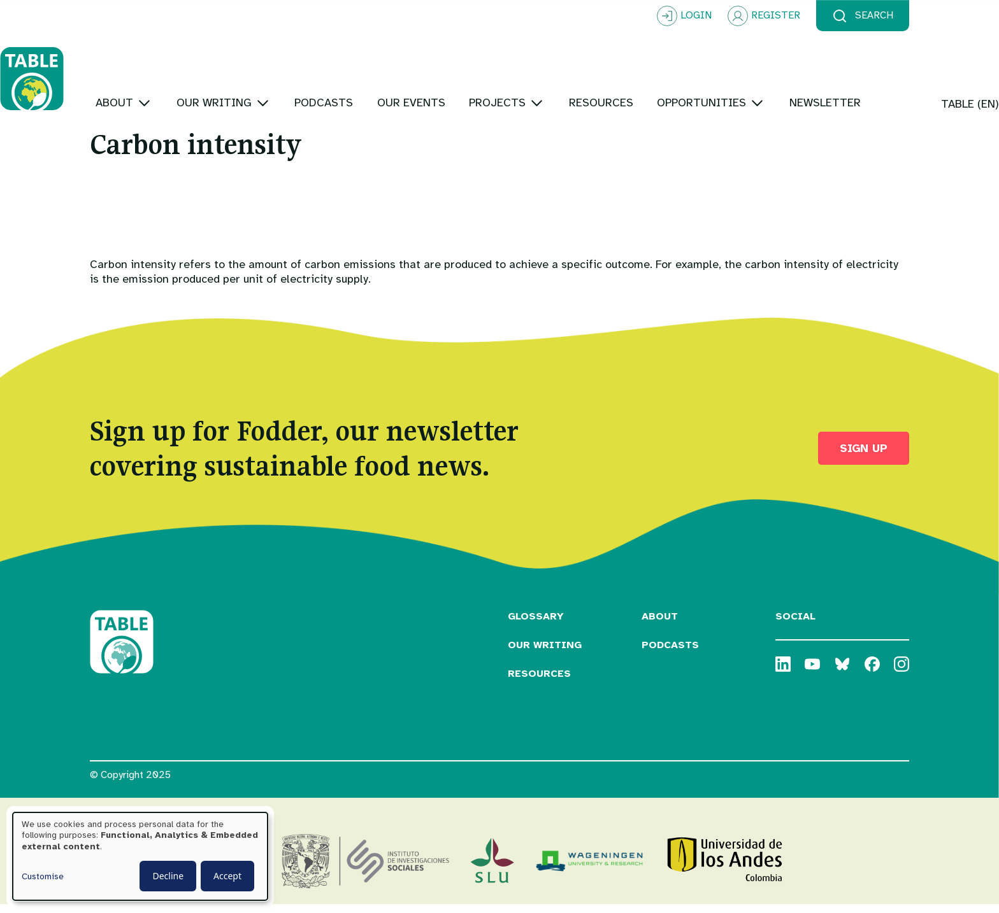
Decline (167, 876)
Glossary (536, 624)
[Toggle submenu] (234, 63)
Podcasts (670, 653)
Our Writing (545, 653)
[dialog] (140, 856)
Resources (539, 681)
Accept (227, 876)
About (660, 624)
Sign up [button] (864, 456)
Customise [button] (43, 876)
